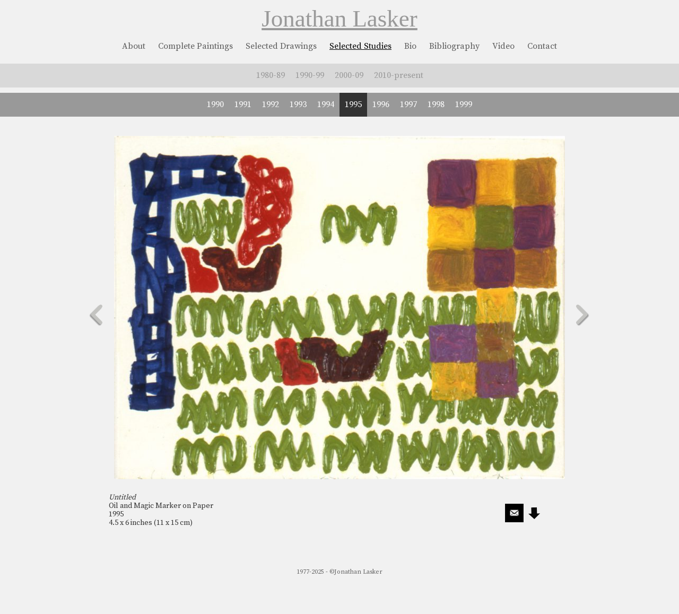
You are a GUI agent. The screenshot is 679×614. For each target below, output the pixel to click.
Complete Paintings (195, 46)
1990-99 (309, 75)
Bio (410, 46)
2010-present (398, 75)
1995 (353, 104)
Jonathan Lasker (339, 18)
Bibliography (454, 46)
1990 (215, 104)
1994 (325, 104)
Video (503, 46)
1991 (242, 104)
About (133, 46)
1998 (436, 104)
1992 (270, 104)
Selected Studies (360, 46)
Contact (542, 46)
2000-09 (349, 75)
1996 (380, 104)
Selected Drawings (281, 46)
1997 (408, 104)
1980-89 (270, 75)
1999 (463, 104)
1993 (298, 104)
